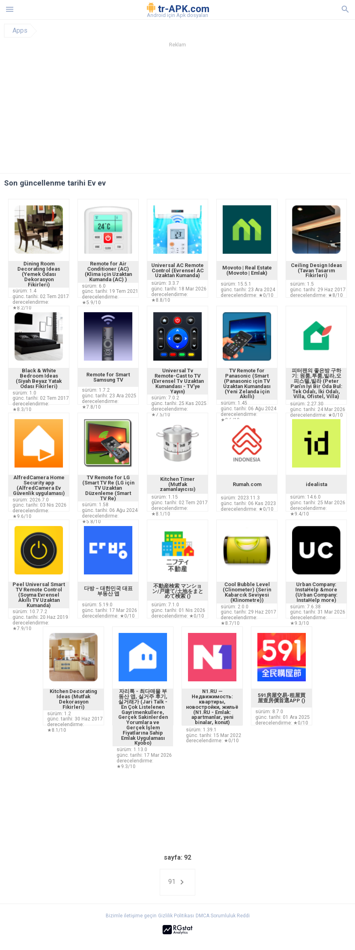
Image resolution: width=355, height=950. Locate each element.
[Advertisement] (177, 112)
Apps (20, 30)
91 (177, 882)
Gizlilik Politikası (176, 916)
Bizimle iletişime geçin (131, 916)
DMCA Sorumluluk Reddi (223, 916)
